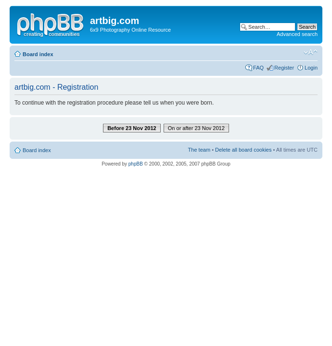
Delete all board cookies (243, 150)
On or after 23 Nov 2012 (196, 128)
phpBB (135, 164)
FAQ (258, 68)
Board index (38, 54)
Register (284, 68)
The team (199, 150)
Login (311, 68)
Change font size (311, 52)
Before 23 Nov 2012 (131, 128)
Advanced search (297, 34)
